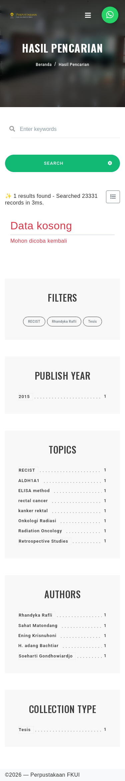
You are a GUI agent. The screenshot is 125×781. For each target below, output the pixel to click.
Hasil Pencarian (74, 64)
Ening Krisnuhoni (37, 635)
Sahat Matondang (38, 625)
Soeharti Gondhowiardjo (46, 655)
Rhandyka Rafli (35, 615)
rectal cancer (33, 500)
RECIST (27, 470)
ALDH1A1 (29, 480)
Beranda (44, 64)
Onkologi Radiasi (37, 520)
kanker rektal (33, 510)
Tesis (25, 729)
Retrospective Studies (43, 541)
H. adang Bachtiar (38, 645)
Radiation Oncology (40, 530)
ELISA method (34, 490)
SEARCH (53, 166)
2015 (24, 396)
